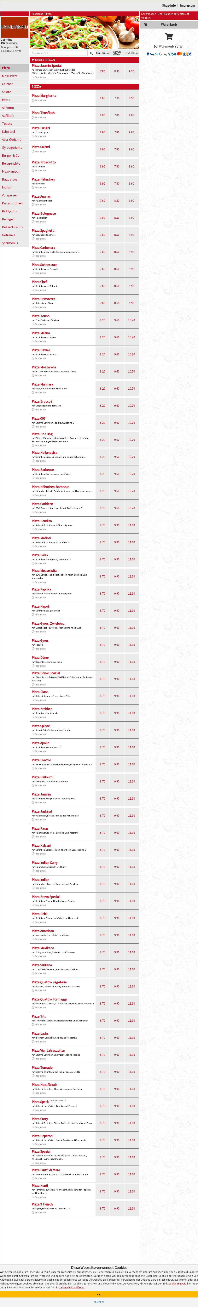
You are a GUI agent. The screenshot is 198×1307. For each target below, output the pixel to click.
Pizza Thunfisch (43, 112)
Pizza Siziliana (42, 965)
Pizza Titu (39, 1016)
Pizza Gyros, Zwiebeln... (48, 623)
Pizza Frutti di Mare (46, 1170)
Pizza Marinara (42, 384)
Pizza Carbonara (43, 247)
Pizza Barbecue (43, 469)
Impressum (187, 5)
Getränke (8, 235)
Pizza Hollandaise (44, 452)
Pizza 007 (38, 418)
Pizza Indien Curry (44, 862)
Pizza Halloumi (42, 777)
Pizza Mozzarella (44, 367)
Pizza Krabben (42, 709)
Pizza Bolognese (44, 213)
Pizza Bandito (42, 521)
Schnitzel (8, 131)
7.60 (102, 200)
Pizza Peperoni (42, 1136)
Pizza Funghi (41, 128)
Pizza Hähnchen (43, 179)
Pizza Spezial (41, 1151)
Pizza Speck (40, 1101)
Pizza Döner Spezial (46, 673)
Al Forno (8, 107)
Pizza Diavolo (41, 760)
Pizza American (43, 931)
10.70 (131, 320)
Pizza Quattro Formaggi (49, 999)
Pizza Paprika (41, 589)
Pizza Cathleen (42, 504)
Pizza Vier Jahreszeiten (48, 1050)
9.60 (131, 115)
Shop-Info (169, 5)
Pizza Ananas (41, 196)
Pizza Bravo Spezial (46, 896)
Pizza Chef (39, 282)
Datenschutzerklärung (71, 1287)
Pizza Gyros (40, 640)
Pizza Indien (40, 879)
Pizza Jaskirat (42, 811)
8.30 (116, 71)
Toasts (7, 123)
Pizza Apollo (40, 743)
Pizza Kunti (40, 1185)
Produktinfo (39, 77)
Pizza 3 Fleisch (42, 1204)
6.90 (102, 115)
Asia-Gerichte (11, 139)
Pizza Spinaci (41, 726)
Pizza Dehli (39, 914)
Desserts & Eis (12, 227)
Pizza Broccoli (42, 401)
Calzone (7, 84)
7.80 (102, 71)
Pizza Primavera (43, 299)
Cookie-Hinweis (177, 1283)
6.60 (102, 98)
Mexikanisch (11, 171)
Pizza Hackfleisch (44, 1084)
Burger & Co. (11, 155)
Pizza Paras (40, 828)
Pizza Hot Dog (42, 434)
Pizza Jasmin (41, 794)
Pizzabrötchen (12, 203)
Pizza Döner (40, 657)
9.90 (131, 200)
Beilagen (8, 219)
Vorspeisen (10, 195)
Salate (6, 91)
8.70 (102, 525)
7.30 (116, 98)
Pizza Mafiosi (41, 538)
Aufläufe (8, 115)
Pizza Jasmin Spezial (46, 65)
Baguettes (9, 179)
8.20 (102, 320)
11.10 (131, 525)
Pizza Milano (41, 333)
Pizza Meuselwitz (44, 570)
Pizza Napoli (41, 606)
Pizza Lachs (40, 1033)
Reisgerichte (11, 163)
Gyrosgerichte (12, 147)
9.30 (131, 71)
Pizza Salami (41, 147)
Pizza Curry (40, 1119)
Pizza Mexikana (43, 948)
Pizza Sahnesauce (44, 264)
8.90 (131, 98)
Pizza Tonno (41, 316)
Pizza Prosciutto (44, 162)
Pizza (6, 68)
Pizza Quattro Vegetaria (49, 982)
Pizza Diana (40, 692)
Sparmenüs (10, 243)
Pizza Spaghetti (43, 230)
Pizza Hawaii (41, 350)
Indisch (7, 187)
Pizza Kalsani (41, 845)
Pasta (6, 99)
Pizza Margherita (44, 95)
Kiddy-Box (9, 211)
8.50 (116, 200)
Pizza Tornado (42, 1067)
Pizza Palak (40, 555)
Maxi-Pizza (10, 76)
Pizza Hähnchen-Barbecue (50, 487)
